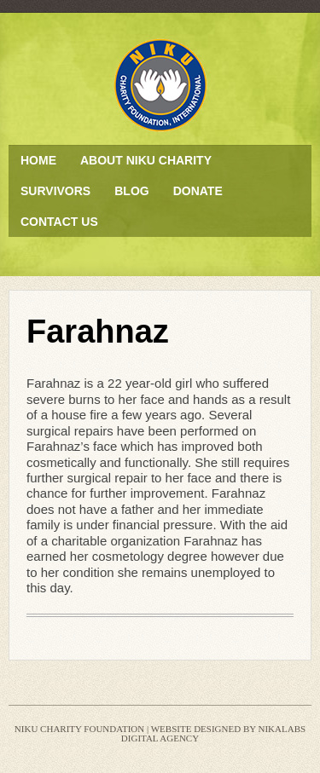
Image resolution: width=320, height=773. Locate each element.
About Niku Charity (146, 160)
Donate (198, 191)
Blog (131, 191)
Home (38, 160)
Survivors (55, 191)
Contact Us (59, 221)
